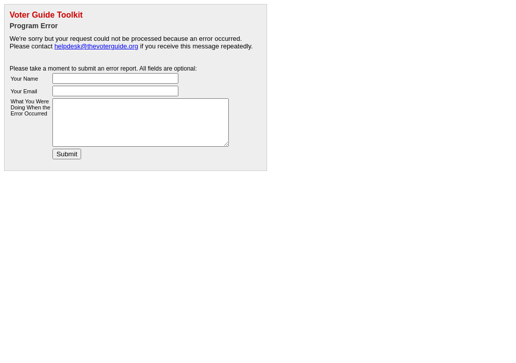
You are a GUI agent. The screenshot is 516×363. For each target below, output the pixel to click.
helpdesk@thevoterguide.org (96, 46)
